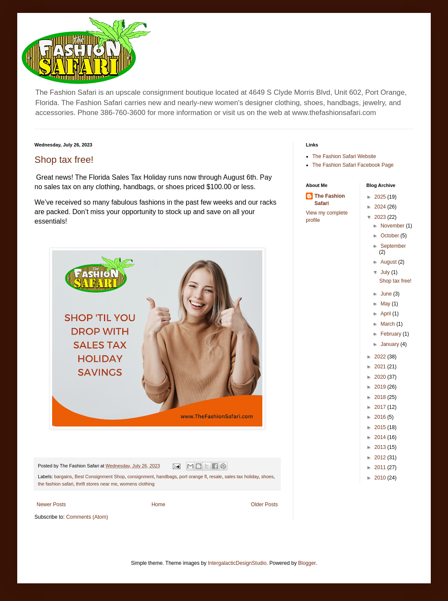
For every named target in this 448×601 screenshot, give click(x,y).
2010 (380, 478)
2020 (380, 377)
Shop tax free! (63, 159)
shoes (267, 476)
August (389, 262)
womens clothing (137, 483)
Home (158, 504)
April (386, 314)
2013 (380, 447)
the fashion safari (55, 483)
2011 (380, 467)
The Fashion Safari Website (344, 156)
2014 (380, 437)
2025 (380, 197)
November (393, 226)
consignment (141, 476)
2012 (380, 458)
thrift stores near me (96, 483)
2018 (380, 397)
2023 (380, 217)
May (386, 304)
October (390, 236)
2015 (380, 427)
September (393, 246)
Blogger (307, 563)
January (390, 344)
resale (215, 476)
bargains (63, 476)
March (388, 324)
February (391, 334)
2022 (380, 357)
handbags (166, 476)
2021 (380, 367)
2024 (380, 207)
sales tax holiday (241, 476)
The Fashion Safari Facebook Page (353, 165)
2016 (380, 417)
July (385, 272)
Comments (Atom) (87, 517)
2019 (380, 387)
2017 (380, 407)
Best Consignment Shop (99, 476)
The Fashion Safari (329, 199)
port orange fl (193, 476)
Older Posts (264, 504)
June (386, 294)
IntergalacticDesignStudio (237, 563)
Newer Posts (51, 504)
